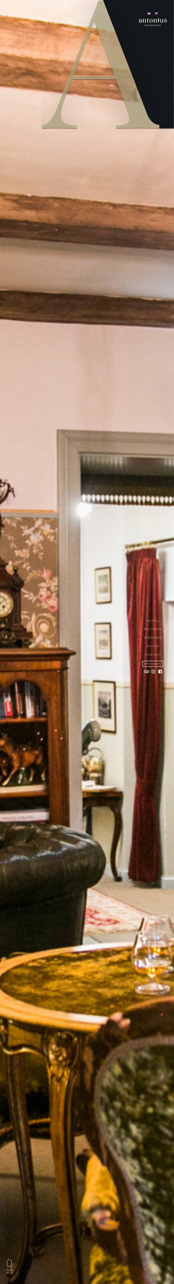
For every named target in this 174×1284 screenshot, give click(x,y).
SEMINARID (153, 637)
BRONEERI (153, 663)
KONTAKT (152, 654)
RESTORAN (153, 629)
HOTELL (153, 620)
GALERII (153, 646)
